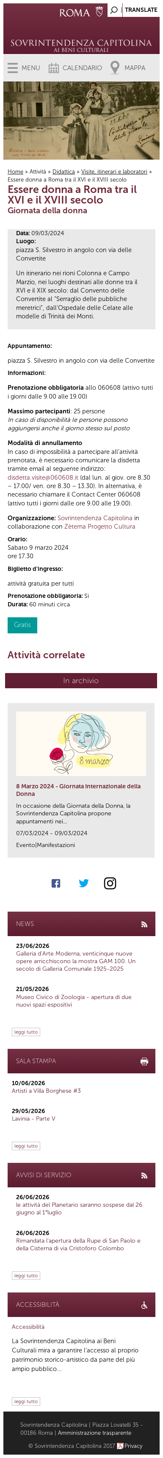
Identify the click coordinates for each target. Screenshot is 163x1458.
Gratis (22, 625)
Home (15, 171)
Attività (38, 171)
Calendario (82, 68)
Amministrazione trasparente (94, 1433)
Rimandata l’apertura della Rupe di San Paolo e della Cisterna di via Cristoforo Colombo (78, 1244)
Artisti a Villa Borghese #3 (46, 1090)
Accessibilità (28, 1326)
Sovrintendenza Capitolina (95, 518)
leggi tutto (26, 1032)
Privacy (133, 1446)
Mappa (134, 68)
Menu (31, 68)
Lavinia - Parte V (33, 1118)
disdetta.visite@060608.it (43, 477)
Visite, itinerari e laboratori (114, 171)
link (150, 848)
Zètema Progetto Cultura (99, 526)
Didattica (63, 171)
